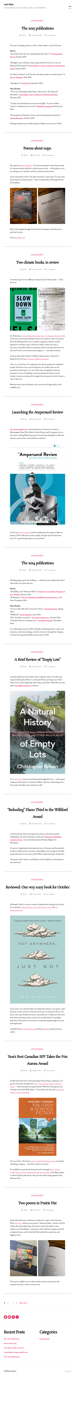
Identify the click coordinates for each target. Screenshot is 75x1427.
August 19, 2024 (36, 1114)
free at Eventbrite (25, 551)
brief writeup (19, 806)
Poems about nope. (37, 149)
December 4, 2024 (36, 694)
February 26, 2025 (36, 278)
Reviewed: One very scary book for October (37, 919)
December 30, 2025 (36, 36)
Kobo (52, 1212)
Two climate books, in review (37, 267)
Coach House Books (29, 1064)
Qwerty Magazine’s (27, 167)
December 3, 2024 (36, 852)
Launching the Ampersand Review (37, 427)
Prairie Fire (18, 1273)
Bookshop (48, 1064)
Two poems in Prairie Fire (37, 1249)
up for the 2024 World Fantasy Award (45, 1204)
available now (21, 239)
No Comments (52, 36)
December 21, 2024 (36, 590)
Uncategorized (37, 21)
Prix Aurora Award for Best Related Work (26, 1135)
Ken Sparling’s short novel (39, 942)
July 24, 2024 (36, 1261)
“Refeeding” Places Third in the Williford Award (37, 841)
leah (24, 36)
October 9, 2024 (36, 930)
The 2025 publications (37, 28)
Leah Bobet (9, 5)
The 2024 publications (37, 582)
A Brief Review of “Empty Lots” (37, 683)
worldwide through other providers (42, 1215)
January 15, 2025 (36, 438)
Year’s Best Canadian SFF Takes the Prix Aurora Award (37, 1099)
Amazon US (21, 1215)
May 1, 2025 (36, 157)
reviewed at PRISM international (39, 370)
